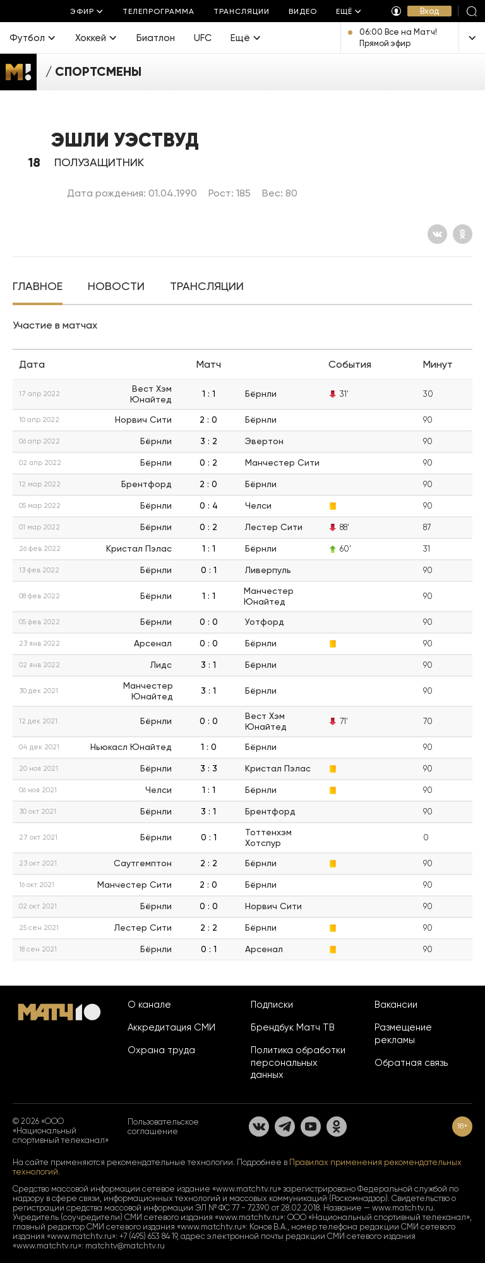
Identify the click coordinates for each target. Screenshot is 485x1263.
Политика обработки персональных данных (298, 1062)
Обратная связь (411, 1062)
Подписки (272, 1004)
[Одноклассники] (462, 234)
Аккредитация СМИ (171, 1027)
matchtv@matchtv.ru (125, 1245)
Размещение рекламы (403, 1034)
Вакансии (395, 1004)
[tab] (38, 287)
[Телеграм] (285, 1126)
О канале (149, 1004)
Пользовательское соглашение (163, 1126)
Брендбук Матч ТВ (293, 1027)
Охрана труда (161, 1050)
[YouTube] (311, 1126)
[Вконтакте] (437, 234)
